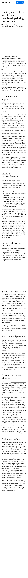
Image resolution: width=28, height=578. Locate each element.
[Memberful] (5, 2)
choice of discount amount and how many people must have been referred (13, 355)
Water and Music (18, 213)
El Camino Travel (18, 480)
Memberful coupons (7, 221)
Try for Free (20, 2)
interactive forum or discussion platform (12, 461)
